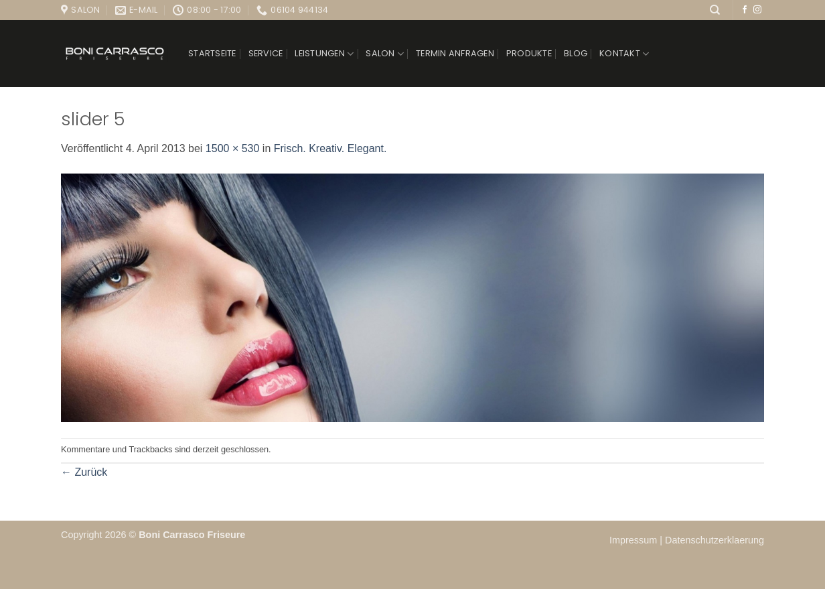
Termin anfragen (455, 53)
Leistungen (324, 54)
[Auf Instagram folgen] (757, 10)
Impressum (634, 540)
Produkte (529, 53)
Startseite (212, 53)
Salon (385, 54)
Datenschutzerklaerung (714, 540)
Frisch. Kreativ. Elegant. (330, 148)
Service (265, 53)
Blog (575, 53)
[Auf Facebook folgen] (745, 10)
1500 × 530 (233, 148)
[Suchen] (715, 10)
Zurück (84, 472)
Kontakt (624, 54)
